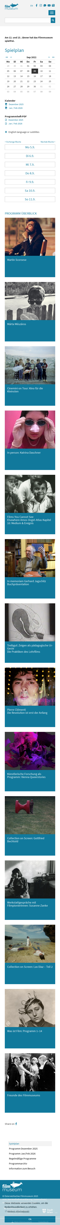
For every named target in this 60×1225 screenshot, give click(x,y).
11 (50, 71)
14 (21, 76)
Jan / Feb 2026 (14, 108)
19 (8, 81)
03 (41, 65)
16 (35, 76)
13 (15, 76)
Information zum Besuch (22, 1168)
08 (28, 71)
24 (41, 81)
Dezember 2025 (14, 104)
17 (41, 76)
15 (28, 76)
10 (41, 71)
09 (35, 71)
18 (50, 76)
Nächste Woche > (48, 141)
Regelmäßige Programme (22, 1158)
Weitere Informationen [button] (18, 1211)
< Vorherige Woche (13, 141)
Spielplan (14, 1143)
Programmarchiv (18, 1163)
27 (15, 86)
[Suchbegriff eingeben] (28, 20)
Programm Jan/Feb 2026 (22, 1153)
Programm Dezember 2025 (23, 1148)
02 (35, 65)
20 (15, 81)
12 (8, 76)
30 (15, 65)
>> (53, 57)
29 (8, 65)
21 (21, 81)
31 (21, 65)
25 (50, 81)
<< (7, 57)
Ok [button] (30, 1219)
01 (28, 65)
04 (50, 65)
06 (15, 71)
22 (28, 81)
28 (21, 86)
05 (8, 71)
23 (35, 81)
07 (21, 71)
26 (8, 86)
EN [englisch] (31, 5)
